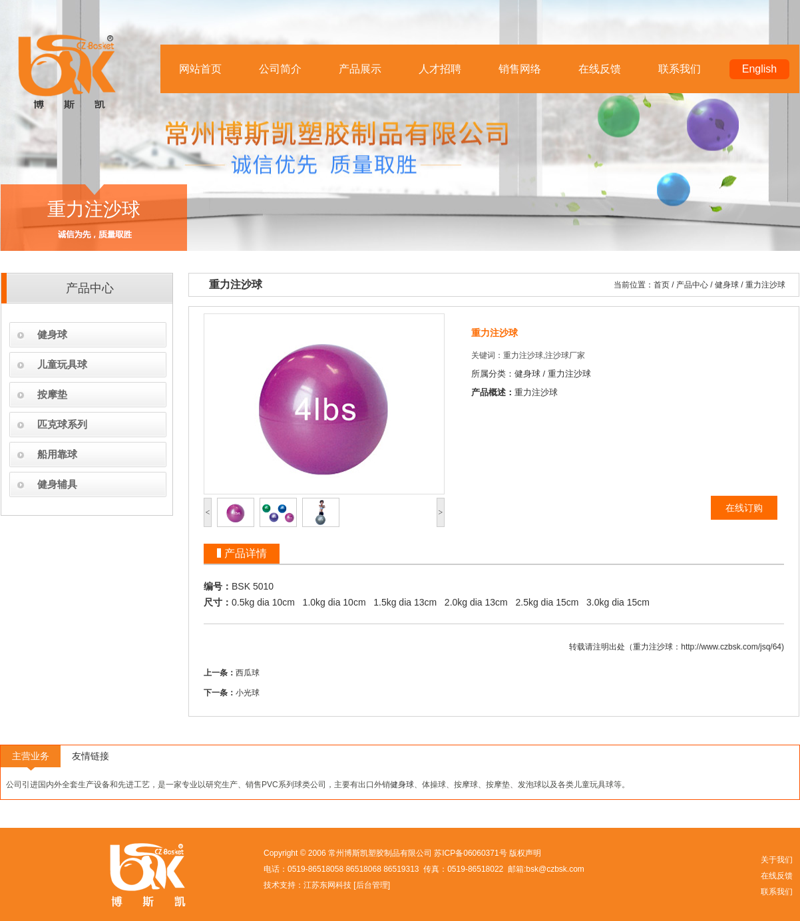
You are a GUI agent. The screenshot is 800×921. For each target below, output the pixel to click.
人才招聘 (440, 69)
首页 (662, 284)
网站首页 (200, 69)
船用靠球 (57, 454)
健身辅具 (57, 484)
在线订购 (744, 507)
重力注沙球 (765, 284)
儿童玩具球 (62, 364)
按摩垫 (52, 394)
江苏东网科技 (327, 885)
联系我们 (679, 69)
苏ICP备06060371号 (470, 853)
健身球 (52, 334)
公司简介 (280, 69)
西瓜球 (248, 672)
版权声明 (525, 853)
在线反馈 (599, 69)
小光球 (248, 692)
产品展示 (360, 69)
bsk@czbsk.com (555, 869)
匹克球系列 (62, 424)
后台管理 (372, 885)
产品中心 (692, 284)
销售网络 (520, 69)
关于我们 (777, 859)
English (759, 69)
